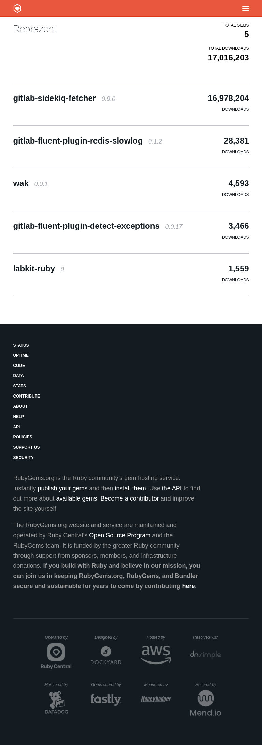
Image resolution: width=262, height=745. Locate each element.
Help (18, 416)
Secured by (208, 684)
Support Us (26, 447)
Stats (19, 386)
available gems (76, 498)
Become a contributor (130, 498)
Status (21, 345)
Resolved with (207, 637)
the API (172, 488)
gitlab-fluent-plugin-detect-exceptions (97, 225)
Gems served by (106, 684)
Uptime (20, 355)
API (16, 426)
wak (30, 183)
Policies (22, 437)
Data (18, 375)
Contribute (26, 396)
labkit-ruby (38, 268)
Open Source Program (119, 535)
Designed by (108, 637)
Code (19, 365)
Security (23, 457)
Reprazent (35, 29)
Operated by (58, 639)
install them (130, 488)
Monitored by (58, 684)
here (188, 586)
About (20, 406)
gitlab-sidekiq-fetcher (64, 98)
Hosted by (159, 637)
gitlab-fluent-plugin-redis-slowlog (87, 140)
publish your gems (62, 488)
